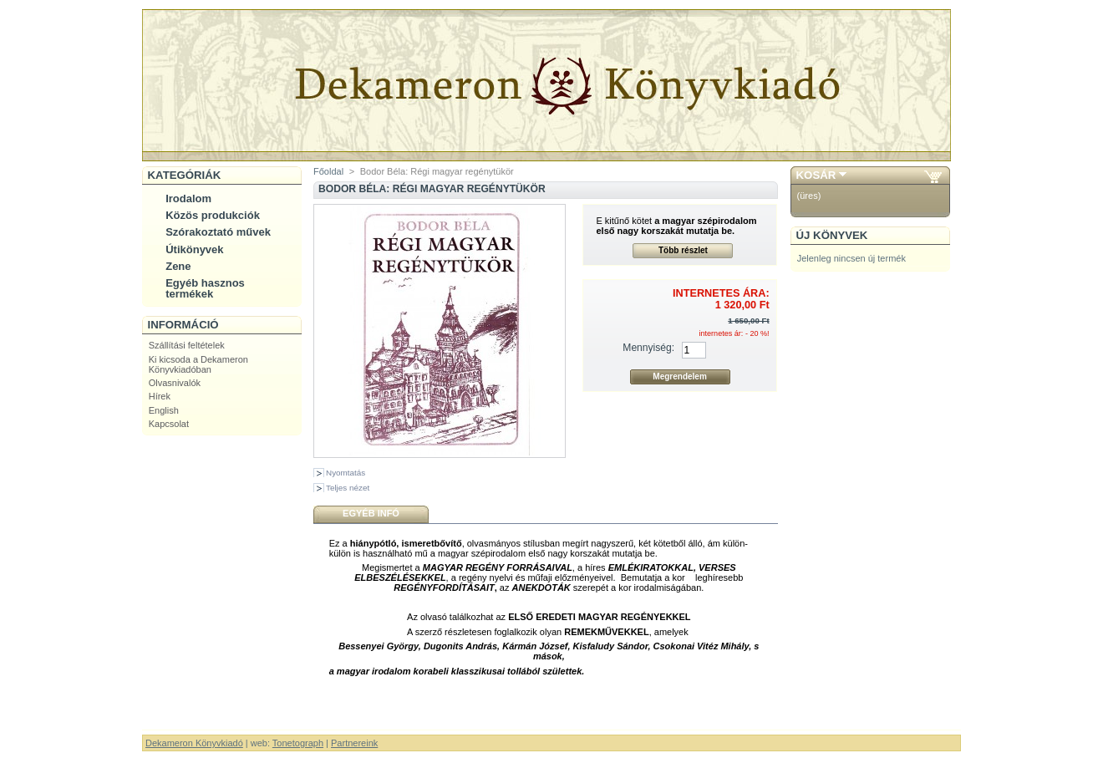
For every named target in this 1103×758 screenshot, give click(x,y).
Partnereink (354, 743)
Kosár (816, 175)
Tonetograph (297, 743)
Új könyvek (832, 235)
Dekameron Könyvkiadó (194, 743)
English (164, 410)
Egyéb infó (371, 513)
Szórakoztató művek (218, 232)
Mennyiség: (648, 348)
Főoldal (328, 171)
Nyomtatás (345, 472)
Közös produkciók (212, 215)
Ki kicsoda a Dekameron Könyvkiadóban (198, 364)
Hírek (159, 396)
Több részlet (683, 250)
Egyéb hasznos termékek (205, 288)
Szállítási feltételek (187, 345)
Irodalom (188, 198)
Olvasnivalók (175, 383)
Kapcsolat (169, 424)
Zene (178, 266)
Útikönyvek (194, 249)
